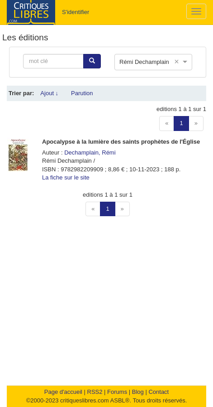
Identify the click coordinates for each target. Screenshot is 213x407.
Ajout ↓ (49, 93)
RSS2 (95, 391)
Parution (82, 93)
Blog (138, 391)
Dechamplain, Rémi (89, 152)
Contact (158, 391)
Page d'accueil (63, 391)
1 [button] (181, 123)
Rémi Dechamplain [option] (144, 61)
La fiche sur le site (66, 177)
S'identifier (75, 12)
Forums (117, 391)
